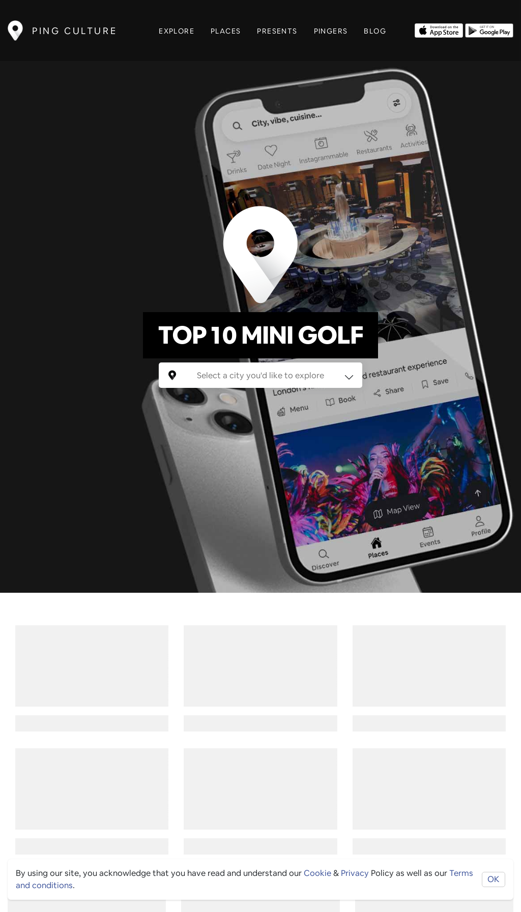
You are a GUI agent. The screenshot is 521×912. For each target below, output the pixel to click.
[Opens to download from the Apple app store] (439, 29)
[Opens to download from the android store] (489, 29)
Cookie (317, 873)
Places (226, 31)
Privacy (355, 873)
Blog (375, 31)
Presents (277, 31)
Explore (176, 31)
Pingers (331, 31)
